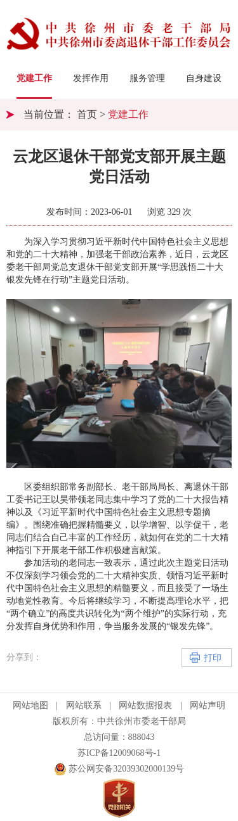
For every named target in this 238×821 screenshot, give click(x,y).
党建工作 (34, 78)
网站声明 (207, 705)
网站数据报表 (145, 705)
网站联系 (84, 705)
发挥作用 (91, 78)
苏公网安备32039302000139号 (119, 769)
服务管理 (147, 78)
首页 (87, 114)
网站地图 (30, 705)
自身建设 (203, 78)
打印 (212, 658)
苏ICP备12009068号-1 (119, 753)
